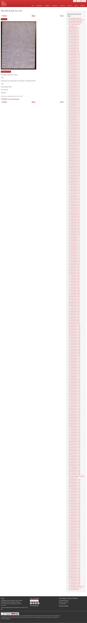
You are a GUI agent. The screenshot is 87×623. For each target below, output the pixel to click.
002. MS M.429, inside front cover (76, 19)
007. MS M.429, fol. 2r (74, 28)
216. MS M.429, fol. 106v (74, 344)
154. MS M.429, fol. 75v (74, 251)
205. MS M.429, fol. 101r (74, 328)
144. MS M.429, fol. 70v (74, 236)
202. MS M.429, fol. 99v (74, 323)
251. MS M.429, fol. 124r (74, 397)
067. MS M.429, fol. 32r (74, 119)
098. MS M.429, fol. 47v (74, 166)
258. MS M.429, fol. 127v (74, 408)
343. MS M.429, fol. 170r (74, 538)
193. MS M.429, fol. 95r (74, 310)
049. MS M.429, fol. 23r (74, 92)
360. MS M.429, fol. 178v (74, 564)
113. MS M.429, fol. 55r (74, 189)
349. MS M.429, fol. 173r (74, 547)
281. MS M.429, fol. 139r (74, 443)
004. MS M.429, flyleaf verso (75, 22)
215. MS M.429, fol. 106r (74, 343)
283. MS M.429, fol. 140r (74, 446)
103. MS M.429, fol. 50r (74, 174)
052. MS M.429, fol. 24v (74, 96)
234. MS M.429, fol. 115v (74, 372)
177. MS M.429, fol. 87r (74, 285)
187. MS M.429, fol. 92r (74, 301)
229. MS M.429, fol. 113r (74, 364)
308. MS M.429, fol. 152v (74, 485)
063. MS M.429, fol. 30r (74, 113)
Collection (63, 5)
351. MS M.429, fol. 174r (74, 550)
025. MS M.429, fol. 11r (74, 56)
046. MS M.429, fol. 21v (74, 87)
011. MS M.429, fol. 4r (74, 35)
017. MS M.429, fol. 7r (74, 44)
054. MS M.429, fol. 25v (74, 100)
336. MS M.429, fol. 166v (74, 527)
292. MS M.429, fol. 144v (74, 459)
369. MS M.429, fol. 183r (74, 577)
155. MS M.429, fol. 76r (74, 252)
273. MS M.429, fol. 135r (74, 431)
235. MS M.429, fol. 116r (74, 373)
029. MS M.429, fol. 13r (74, 62)
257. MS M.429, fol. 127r (74, 406)
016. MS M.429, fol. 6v (74, 42)
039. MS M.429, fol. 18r (74, 77)
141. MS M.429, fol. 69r (74, 231)
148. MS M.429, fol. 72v (74, 242)
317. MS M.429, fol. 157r (74, 499)
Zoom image (4, 19)
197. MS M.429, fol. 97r (74, 316)
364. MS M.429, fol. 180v (74, 570)
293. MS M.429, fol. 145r (74, 461)
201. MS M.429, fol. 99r (74, 322)
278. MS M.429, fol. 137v (74, 438)
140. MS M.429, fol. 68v (74, 230)
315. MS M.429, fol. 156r (74, 496)
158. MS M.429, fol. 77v (74, 257)
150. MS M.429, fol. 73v (74, 245)
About (77, 5)
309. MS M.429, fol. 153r (74, 486)
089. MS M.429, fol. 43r (74, 152)
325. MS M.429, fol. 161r (74, 511)
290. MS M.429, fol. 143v (74, 456)
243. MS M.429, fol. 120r (74, 385)
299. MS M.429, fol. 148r (74, 470)
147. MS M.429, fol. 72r (74, 240)
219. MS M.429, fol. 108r (74, 349)
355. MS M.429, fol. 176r (74, 556)
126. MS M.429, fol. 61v (74, 208)
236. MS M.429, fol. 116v (74, 375)
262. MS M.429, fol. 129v (74, 414)
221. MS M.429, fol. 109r (74, 352)
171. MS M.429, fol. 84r (74, 276)
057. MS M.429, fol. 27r (74, 104)
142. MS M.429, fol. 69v (74, 233)
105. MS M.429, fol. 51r (74, 177)
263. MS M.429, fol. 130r (74, 415)
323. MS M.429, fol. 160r (74, 508)
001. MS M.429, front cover (75, 18)
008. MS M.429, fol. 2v (74, 30)
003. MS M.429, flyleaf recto (75, 21)
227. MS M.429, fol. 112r (74, 361)
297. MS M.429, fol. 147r (74, 467)
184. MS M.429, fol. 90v (74, 296)
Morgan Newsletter (34, 600)
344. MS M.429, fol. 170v (74, 539)
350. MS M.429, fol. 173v (74, 548)
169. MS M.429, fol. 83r (74, 273)
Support (82, 5)
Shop (75, 1)
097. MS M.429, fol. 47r (74, 165)
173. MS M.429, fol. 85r (74, 279)
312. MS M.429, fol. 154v (74, 491)
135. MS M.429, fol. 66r (74, 222)
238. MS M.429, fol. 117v (74, 378)
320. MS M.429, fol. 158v (74, 503)
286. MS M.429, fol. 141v (74, 450)
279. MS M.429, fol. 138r (74, 440)
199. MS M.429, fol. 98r (74, 319)
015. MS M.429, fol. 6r (74, 41)
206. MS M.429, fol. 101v (74, 329)
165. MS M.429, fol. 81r (74, 267)
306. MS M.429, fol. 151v (74, 482)
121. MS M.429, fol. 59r (74, 201)
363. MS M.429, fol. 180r (74, 568)
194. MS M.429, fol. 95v (74, 311)
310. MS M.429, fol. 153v (74, 488)
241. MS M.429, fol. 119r (74, 382)
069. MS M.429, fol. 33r (74, 122)
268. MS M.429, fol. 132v (74, 423)
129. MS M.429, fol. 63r (74, 213)
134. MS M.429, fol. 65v (74, 220)
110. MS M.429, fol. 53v (74, 184)
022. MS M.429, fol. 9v (74, 51)
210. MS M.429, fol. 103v (74, 335)
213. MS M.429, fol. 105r (74, 340)
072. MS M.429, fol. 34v (74, 127)
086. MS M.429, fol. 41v (74, 148)
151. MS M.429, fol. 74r (74, 246)
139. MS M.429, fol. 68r (74, 228)
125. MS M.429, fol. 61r (74, 207)
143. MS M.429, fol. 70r (74, 234)
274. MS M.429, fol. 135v (74, 432)
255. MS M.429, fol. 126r (74, 403)
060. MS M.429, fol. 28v (74, 109)
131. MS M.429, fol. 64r (74, 216)
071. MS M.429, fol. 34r (74, 125)
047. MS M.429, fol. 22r (74, 89)
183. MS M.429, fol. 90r (74, 295)
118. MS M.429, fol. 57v (74, 196)
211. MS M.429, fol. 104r (74, 337)
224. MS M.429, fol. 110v (74, 357)
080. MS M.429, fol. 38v (74, 139)
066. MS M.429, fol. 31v (74, 118)
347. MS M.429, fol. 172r (74, 544)
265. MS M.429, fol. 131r (74, 418)
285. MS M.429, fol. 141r (74, 449)
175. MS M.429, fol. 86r (74, 282)
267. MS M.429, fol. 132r (74, 421)
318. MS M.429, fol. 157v (74, 500)
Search (83, 1)
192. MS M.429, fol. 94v (74, 308)
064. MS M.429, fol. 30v (74, 115)
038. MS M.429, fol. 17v (74, 75)
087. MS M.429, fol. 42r (74, 149)
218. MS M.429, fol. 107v (74, 347)
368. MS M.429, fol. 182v (74, 576)
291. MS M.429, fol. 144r (74, 458)
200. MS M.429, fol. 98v (74, 320)
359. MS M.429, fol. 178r (74, 562)
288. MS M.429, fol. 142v (74, 453)
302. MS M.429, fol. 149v (74, 474)
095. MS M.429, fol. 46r (74, 161)
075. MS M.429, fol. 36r (74, 131)
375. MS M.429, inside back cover (76, 586)
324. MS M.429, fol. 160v (74, 509)
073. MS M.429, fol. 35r (74, 128)
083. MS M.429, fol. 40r (74, 143)
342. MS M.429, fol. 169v (74, 536)
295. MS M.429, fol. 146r (74, 464)
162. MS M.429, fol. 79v (74, 263)
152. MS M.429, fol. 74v (74, 248)
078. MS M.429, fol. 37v (74, 136)
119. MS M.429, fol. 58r (74, 198)
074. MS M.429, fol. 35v (74, 130)
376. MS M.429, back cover (75, 588)
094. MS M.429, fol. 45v (74, 160)
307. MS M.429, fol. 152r (74, 483)
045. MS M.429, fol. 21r (74, 86)
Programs (47, 5)
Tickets (78, 1)
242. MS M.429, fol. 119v (74, 384)
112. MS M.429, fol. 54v (74, 187)
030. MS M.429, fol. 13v (74, 63)
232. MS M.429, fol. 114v (74, 369)
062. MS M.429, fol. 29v (74, 112)
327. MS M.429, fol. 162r (74, 514)
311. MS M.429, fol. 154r (74, 489)
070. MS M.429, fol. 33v (74, 124)
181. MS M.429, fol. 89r (74, 292)
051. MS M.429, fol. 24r (74, 95)
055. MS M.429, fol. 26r (74, 101)
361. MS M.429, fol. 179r (74, 565)
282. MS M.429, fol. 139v (74, 444)
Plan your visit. (29, 8)
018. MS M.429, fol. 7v (74, 45)
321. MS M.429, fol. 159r (74, 505)
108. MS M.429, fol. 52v (74, 181)
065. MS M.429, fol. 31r (74, 116)
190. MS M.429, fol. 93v (74, 305)
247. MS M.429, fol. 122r (74, 391)
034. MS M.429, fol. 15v (74, 69)
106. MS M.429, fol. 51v (74, 178)
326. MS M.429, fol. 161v (74, 512)
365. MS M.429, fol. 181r (74, 571)
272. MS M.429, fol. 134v (74, 429)
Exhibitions (40, 5)
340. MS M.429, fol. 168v (74, 533)
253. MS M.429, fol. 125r (74, 400)
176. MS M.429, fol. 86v (74, 284)
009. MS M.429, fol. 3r (74, 31)
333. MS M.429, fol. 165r (74, 523)
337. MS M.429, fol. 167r (74, 529)
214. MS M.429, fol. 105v (74, 341)
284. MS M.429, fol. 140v (74, 447)
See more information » (14, 99)
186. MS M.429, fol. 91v (74, 299)
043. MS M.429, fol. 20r (74, 83)
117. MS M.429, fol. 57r (74, 195)
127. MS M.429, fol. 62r (74, 210)
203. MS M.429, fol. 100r (74, 325)
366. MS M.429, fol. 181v (74, 573)
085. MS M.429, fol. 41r (74, 146)
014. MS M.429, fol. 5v (74, 39)
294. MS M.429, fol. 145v (74, 462)
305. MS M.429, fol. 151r (74, 480)
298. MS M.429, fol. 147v (74, 468)
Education (55, 5)
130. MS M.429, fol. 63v (74, 214)
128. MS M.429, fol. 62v (74, 211)
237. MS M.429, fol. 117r (74, 376)
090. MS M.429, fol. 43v (74, 154)
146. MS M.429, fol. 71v (74, 239)
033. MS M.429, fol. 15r (74, 68)
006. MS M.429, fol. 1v (74, 27)
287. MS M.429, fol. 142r (74, 452)
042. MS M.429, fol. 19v (74, 81)
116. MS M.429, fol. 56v (74, 193)
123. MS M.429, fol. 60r (74, 204)
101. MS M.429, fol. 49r (74, 171)
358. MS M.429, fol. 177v (74, 561)
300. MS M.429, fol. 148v (74, 471)
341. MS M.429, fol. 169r (74, 535)
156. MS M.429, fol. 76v (74, 254)
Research (70, 5)
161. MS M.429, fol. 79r (74, 261)
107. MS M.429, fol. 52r (74, 180)
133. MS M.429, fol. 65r (74, 219)
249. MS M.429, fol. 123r (74, 394)
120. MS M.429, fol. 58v (74, 199)
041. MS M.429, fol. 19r (74, 80)
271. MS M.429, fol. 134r (74, 427)
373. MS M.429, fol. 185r (74, 583)
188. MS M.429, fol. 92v (74, 302)
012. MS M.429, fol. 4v (74, 36)
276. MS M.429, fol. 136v (74, 435)
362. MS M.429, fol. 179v (74, 567)
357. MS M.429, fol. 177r (74, 559)
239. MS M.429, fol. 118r (74, 379)
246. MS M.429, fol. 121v (74, 390)
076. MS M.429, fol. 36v (74, 133)
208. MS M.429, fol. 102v (74, 332)
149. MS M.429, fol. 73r (74, 243)
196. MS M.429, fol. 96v (74, 314)
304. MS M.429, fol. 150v (74, 479)
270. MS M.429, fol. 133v (74, 426)
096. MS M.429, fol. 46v (74, 163)
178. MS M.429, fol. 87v (74, 287)
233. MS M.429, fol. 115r (74, 370)
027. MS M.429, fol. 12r (74, 59)
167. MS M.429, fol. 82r (74, 270)
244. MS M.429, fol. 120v (74, 387)
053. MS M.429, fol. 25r (74, 98)
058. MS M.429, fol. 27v (74, 106)
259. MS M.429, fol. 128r (74, 409)
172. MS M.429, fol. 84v (74, 278)
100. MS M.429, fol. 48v (74, 169)
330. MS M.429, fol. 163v (74, 518)
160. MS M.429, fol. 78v (74, 260)
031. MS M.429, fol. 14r (74, 65)
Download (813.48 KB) (6, 71)
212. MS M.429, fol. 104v (74, 338)
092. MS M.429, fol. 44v (74, 157)
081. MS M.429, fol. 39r (74, 140)
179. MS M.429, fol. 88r (74, 288)
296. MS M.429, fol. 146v (74, 465)
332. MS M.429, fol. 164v (74, 521)
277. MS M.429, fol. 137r (74, 437)
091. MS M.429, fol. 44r (74, 155)
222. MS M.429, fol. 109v (74, 353)
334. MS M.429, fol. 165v (74, 524)
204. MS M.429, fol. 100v (74, 326)
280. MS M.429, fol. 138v (74, 441)
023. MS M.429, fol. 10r (74, 53)
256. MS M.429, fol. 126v (74, 405)
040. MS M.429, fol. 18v (74, 78)
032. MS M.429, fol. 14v (74, 66)
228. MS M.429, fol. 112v (74, 363)
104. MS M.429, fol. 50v (74, 175)
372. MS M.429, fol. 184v (74, 582)
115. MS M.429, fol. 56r (74, 192)
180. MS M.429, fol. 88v (74, 290)
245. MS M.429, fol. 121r (74, 388)
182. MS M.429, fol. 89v (74, 293)
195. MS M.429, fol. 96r (74, 313)
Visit (33, 5)
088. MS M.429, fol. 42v (74, 151)
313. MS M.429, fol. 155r (74, 492)
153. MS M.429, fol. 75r (74, 249)
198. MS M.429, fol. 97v (74, 317)
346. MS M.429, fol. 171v (74, 542)
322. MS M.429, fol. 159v (74, 506)
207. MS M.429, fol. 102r (74, 331)
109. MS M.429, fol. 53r (74, 183)
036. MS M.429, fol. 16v (74, 72)
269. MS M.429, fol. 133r (74, 424)
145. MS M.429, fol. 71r (74, 237)
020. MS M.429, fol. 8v (74, 48)
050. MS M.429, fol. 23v (74, 93)
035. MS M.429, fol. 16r (74, 71)
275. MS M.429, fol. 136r (74, 434)
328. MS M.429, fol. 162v (74, 515)
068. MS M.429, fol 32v (74, 121)
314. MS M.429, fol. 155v (74, 494)
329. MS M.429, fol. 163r (74, 517)
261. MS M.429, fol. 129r (74, 412)
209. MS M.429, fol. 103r (74, 334)
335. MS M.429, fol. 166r (74, 526)
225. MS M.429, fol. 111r (74, 358)
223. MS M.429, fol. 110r (74, 355)
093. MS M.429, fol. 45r (74, 158)
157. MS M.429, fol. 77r (74, 255)
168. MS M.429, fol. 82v (74, 272)
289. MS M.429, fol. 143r (74, 455)
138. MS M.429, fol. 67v (74, 226)
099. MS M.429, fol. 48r (74, 168)
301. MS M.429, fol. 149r (74, 473)
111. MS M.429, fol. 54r (74, 186)
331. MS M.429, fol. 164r (74, 520)
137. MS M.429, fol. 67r (74, 225)
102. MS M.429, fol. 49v (74, 172)
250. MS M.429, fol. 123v (74, 396)
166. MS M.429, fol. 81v (74, 269)
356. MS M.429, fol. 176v (74, 558)
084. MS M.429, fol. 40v (74, 145)
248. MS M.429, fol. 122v (74, 393)
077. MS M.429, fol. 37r (74, 134)
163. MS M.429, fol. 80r (74, 264)
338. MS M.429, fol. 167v (74, 530)
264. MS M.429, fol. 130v (74, 417)
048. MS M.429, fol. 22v (74, 90)
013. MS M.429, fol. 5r (74, 38)
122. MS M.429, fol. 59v (74, 202)
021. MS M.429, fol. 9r (74, 50)
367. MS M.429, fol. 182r (74, 574)
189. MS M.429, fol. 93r (74, 304)
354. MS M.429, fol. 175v (74, 554)
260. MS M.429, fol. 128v (74, 411)
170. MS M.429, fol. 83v (74, 275)
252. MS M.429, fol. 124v (74, 399)
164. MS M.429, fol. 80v (74, 266)
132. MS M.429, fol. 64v (74, 217)
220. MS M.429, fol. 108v (74, 350)
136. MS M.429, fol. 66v (74, 223)
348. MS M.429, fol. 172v (74, 545)
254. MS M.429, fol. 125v (74, 402)
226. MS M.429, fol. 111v (74, 360)
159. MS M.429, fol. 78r (74, 258)
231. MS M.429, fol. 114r (74, 367)
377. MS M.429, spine (74, 589)
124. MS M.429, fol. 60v (74, 205)
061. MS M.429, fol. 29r (74, 110)
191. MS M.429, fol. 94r (74, 307)
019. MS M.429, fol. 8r (74, 47)
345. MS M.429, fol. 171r (74, 541)
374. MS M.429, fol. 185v (74, 585)
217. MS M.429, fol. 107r (74, 346)
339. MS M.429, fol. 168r (74, 532)
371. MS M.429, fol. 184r (74, 580)
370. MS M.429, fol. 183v (74, 579)
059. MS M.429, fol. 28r (74, 107)
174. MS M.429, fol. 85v (74, 281)
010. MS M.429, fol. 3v (74, 33)
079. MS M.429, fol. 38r (74, 137)
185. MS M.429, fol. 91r (74, 298)
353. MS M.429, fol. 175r (74, 553)
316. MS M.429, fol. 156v (74, 497)
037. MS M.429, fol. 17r (74, 74)
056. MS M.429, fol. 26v (74, 103)
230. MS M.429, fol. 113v (74, 366)
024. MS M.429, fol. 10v (74, 54)
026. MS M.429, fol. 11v (74, 57)
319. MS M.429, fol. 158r (74, 502)
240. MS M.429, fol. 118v (74, 381)
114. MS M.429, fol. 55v (74, 190)
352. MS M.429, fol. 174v (74, 551)
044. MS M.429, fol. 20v (74, 84)
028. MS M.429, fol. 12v (74, 60)
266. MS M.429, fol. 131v (74, 420)
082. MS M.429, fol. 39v (74, 142)
